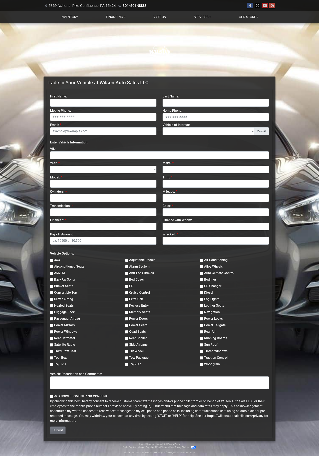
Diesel (208, 292)
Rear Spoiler (138, 338)
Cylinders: (57, 192)
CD (131, 286)
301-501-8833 (134, 5)
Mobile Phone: (60, 111)
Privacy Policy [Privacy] (173, 444)
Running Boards (215, 338)
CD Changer (212, 286)
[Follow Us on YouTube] (265, 6)
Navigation (212, 312)
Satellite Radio (64, 345)
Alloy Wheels (213, 266)
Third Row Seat (65, 351)
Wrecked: (169, 234)
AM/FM (59, 273)
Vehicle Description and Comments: (76, 374)
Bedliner (210, 279)
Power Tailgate (215, 325)
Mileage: (169, 192)
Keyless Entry (139, 305)
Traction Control (215, 358)
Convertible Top (65, 292)
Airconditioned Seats (69, 266)
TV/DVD (60, 364)
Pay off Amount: (62, 234)
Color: (167, 206)
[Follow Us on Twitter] (257, 6)
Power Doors (138, 318)
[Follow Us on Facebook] (250, 6)
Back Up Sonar (64, 279)
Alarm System (139, 266)
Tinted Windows (215, 351)
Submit (58, 430)
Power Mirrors (64, 325)
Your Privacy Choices (183, 447)
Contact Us (161, 444)
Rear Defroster (64, 338)
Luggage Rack (64, 312)
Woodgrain (212, 364)
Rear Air (210, 332)
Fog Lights (211, 299)
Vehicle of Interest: (176, 125)
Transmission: (60, 206)
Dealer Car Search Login (133, 447)
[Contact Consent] (51, 396)
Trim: (166, 177)
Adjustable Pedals (142, 260)
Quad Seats (137, 332)
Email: (54, 125)
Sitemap (165, 447)
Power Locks (213, 318)
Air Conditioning (215, 260)
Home (142, 444)
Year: (53, 163)
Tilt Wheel (136, 351)
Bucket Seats (63, 286)
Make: (167, 163)
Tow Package (139, 358)
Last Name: (171, 96)
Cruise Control (139, 292)
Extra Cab (136, 299)
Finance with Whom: (177, 220)
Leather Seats (214, 305)
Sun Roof (210, 345)
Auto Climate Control (219, 273)
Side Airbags (138, 345)
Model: (55, 177)
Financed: (57, 220)
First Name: (58, 96)
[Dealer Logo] (159, 49)
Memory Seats (139, 312)
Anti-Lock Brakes (141, 273)
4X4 (57, 260)
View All (261, 131)
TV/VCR (135, 364)
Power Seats (138, 325)
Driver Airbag (63, 299)
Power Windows (66, 332)
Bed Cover (136, 279)
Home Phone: (172, 111)
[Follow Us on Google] (272, 6)
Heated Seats (64, 305)
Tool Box (60, 358)
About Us (150, 444)
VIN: (53, 149)
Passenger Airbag (67, 318)
